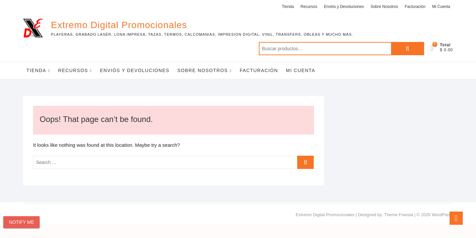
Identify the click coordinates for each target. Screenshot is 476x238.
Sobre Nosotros (384, 6)
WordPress (442, 214)
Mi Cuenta (441, 6)
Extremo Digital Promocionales (119, 25)
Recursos (308, 6)
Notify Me (21, 222)
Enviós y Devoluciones (344, 6)
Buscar (407, 48)
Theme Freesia (398, 214)
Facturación (415, 6)
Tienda (288, 6)
